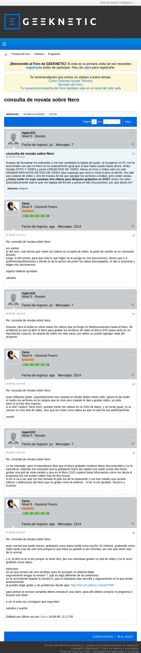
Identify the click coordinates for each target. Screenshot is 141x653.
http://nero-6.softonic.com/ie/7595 (92, 585)
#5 (133, 453)
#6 (133, 533)
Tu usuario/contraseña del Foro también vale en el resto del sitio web (70, 88)
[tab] (12, 114)
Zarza (25, 203)
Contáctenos (103, 636)
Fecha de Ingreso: (35, 145)
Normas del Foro (70, 84)
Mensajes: (63, 145)
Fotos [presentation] (53, 114)
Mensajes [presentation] (12, 114)
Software (39, 54)
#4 (133, 384)
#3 (133, 314)
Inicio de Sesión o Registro (117, 2)
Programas (54, 54)
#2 (133, 235)
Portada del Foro (21, 54)
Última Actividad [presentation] (34, 114)
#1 (133, 153)
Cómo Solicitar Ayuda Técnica (70, 81)
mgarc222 (28, 132)
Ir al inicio (125, 636)
